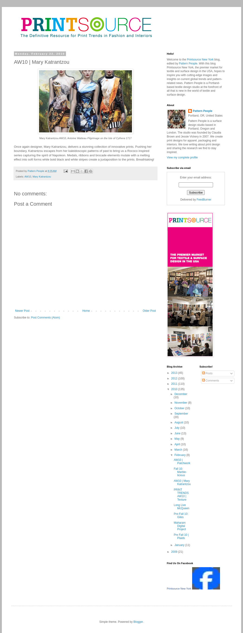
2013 (174, 373)
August (179, 422)
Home (86, 310)
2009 (174, 551)
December (180, 394)
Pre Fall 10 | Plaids (181, 536)
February (180, 455)
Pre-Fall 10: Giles (181, 515)
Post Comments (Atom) (45, 317)
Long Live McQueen (181, 506)
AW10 (27, 176)
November (181, 402)
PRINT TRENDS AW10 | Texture (181, 494)
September (181, 413)
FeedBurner (204, 199)
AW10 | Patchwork (182, 461)
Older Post (149, 310)
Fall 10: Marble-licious (180, 472)
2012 (174, 378)
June (177, 433)
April (177, 444)
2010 (174, 389)
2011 (174, 383)
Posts (207, 373)
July (177, 427)
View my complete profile (182, 157)
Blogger (138, 621)
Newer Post (22, 310)
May (177, 438)
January (179, 545)
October (179, 408)
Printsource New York (180, 67)
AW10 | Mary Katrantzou (182, 482)
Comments (210, 380)
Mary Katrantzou (42, 176)
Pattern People (193, 83)
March (178, 449)
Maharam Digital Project (180, 526)
